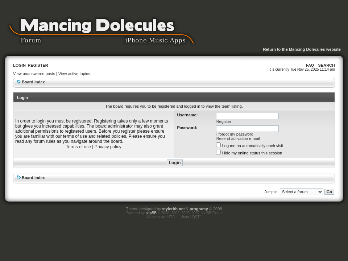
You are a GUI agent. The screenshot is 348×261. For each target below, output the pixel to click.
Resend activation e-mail (238, 138)
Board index (33, 82)
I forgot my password (234, 134)
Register (38, 65)
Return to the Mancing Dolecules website (302, 49)
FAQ (310, 65)
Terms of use (78, 146)
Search (326, 65)
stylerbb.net (173, 209)
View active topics (74, 73)
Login (19, 65)
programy (199, 209)
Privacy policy (108, 146)
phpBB (151, 213)
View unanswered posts (34, 73)
